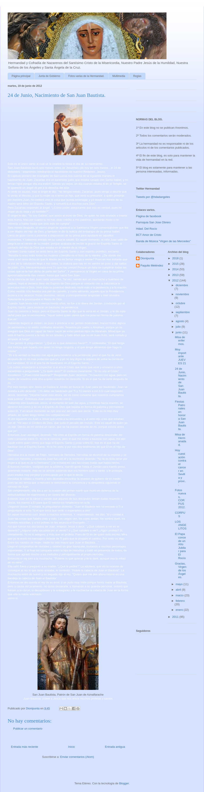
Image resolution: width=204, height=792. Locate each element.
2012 (175, 280)
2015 (175, 263)
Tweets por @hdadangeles (153, 197)
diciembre (182, 285)
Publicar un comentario (27, 728)
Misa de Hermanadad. (180, 439)
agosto (180, 321)
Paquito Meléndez (151, 265)
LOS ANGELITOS (180, 525)
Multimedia (118, 76)
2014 (175, 269)
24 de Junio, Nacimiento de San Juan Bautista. (180, 382)
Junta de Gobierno (49, 76)
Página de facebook (148, 216)
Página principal (21, 76)
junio (179, 332)
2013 (175, 275)
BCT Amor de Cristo (148, 234)
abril (179, 589)
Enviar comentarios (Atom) (77, 756)
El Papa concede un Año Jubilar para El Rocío (180, 545)
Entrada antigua (115, 746)
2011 (175, 616)
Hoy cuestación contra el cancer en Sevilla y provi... (180, 467)
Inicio (71, 746)
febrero (180, 600)
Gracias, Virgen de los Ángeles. (180, 570)
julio (179, 326)
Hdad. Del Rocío (146, 228)
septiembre (183, 312)
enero (180, 609)
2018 (175, 258)
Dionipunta (147, 258)
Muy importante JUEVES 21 (180, 356)
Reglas (137, 76)
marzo (180, 595)
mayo (179, 584)
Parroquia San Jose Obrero (153, 222)
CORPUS (180, 514)
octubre (180, 303)
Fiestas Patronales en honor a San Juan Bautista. (180, 415)
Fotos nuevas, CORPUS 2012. (180, 498)
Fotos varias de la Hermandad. (86, 76)
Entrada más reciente (24, 746)
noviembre (182, 294)
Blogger (124, 783)
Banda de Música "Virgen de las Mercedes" (163, 241)
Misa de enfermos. (180, 341)
